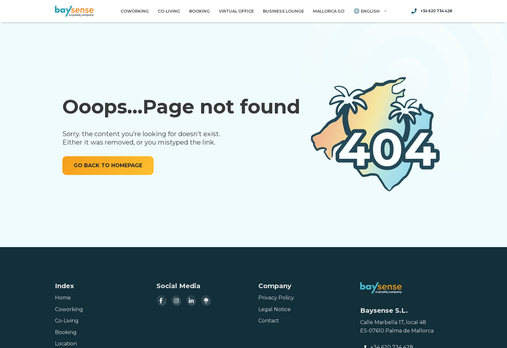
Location (66, 344)
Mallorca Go (328, 11)
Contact (268, 321)
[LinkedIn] (191, 300)
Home (63, 298)
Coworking (135, 11)
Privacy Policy (276, 298)
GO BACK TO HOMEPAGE (108, 165)
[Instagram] (176, 300)
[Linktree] (206, 300)
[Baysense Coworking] (74, 11)
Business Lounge (283, 11)
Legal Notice (274, 309)
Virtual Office (236, 11)
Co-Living (169, 11)
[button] (385, 11)
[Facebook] (161, 300)
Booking (199, 11)
